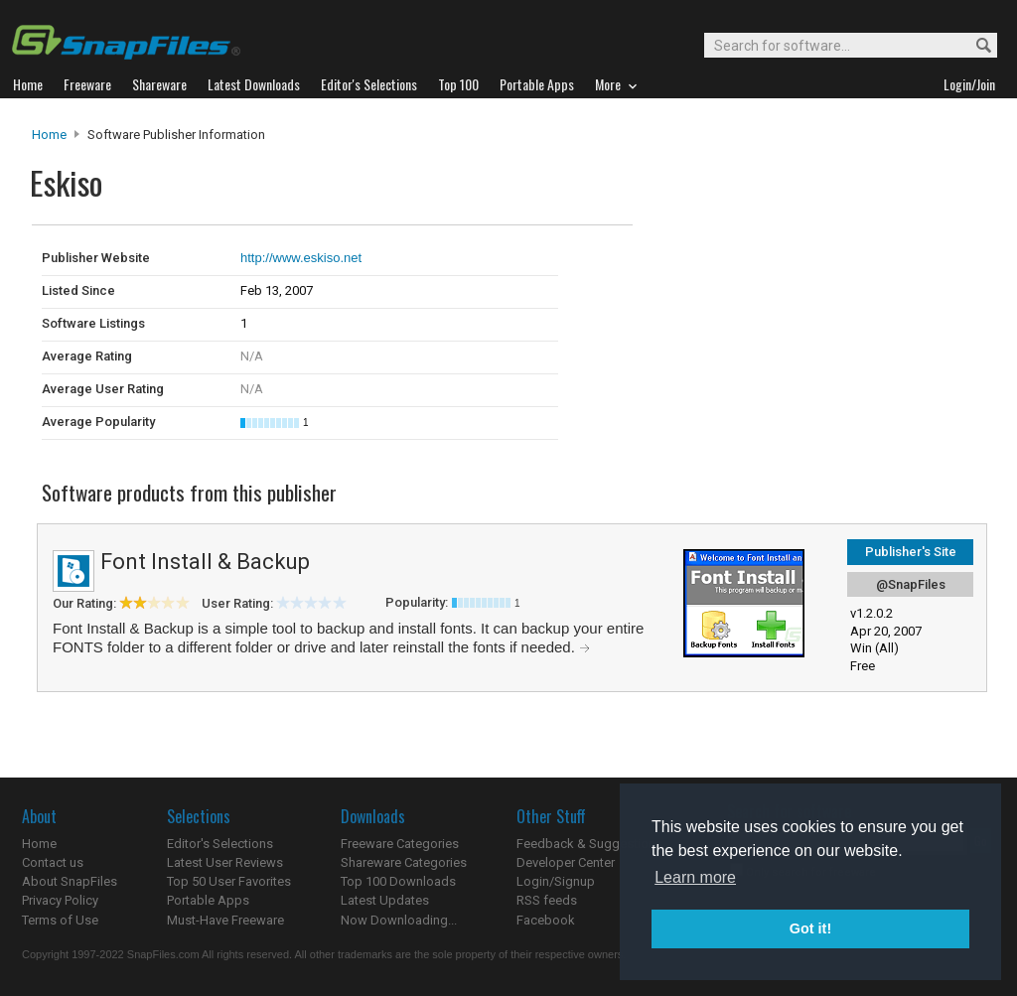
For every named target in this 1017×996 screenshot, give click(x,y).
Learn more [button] (695, 877)
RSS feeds (546, 900)
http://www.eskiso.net (301, 257)
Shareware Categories (404, 862)
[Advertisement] (766, 266)
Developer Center (565, 862)
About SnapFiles (69, 881)
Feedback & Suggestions (589, 843)
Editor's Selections (220, 843)
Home (49, 134)
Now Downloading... (399, 920)
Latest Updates (385, 900)
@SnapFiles (910, 584)
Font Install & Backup (205, 561)
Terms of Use (60, 920)
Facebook (545, 920)
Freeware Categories (400, 843)
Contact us (52, 862)
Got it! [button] (810, 928)
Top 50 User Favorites (229, 881)
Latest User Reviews (225, 862)
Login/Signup (555, 881)
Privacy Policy (60, 900)
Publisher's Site (910, 551)
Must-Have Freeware (225, 920)
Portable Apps (208, 900)
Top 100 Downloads (398, 881)
